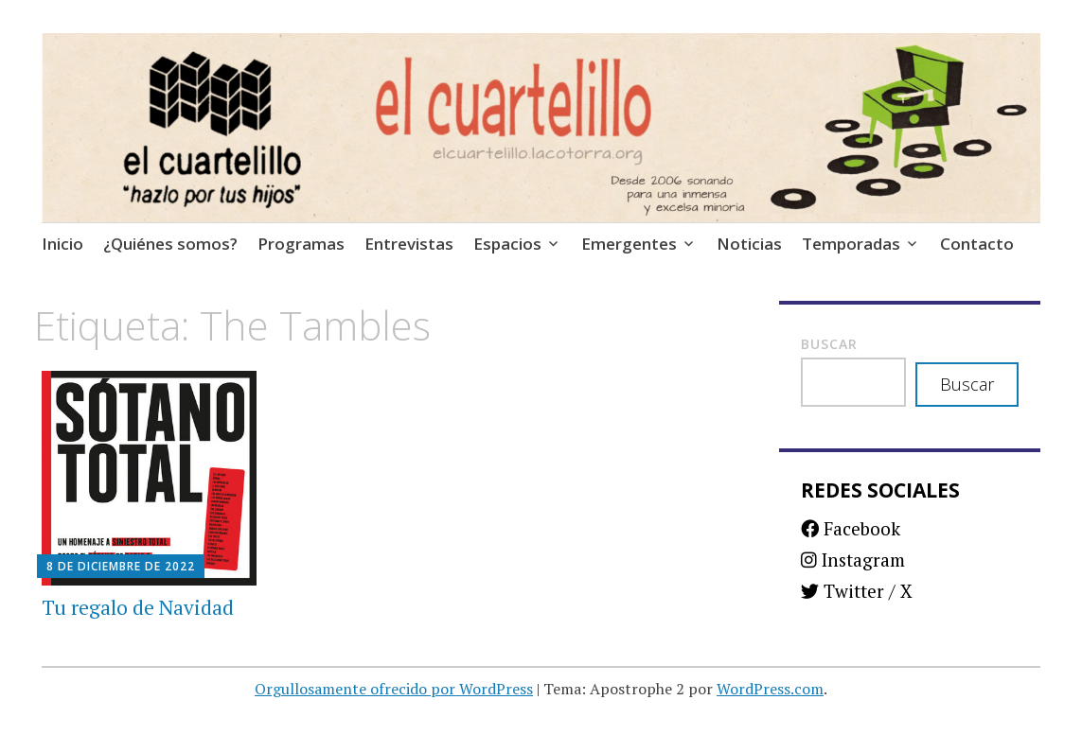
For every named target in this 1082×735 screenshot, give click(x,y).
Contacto (977, 243)
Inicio (62, 243)
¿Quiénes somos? (170, 243)
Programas (301, 243)
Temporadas (851, 243)
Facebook (850, 528)
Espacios (507, 243)
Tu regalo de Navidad (138, 607)
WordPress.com (770, 688)
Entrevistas (408, 243)
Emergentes (629, 243)
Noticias (749, 243)
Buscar (829, 344)
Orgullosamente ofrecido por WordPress (394, 688)
